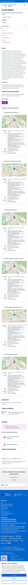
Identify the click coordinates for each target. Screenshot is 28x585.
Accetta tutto (14, 575)
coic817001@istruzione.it (12, 148)
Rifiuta (14, 582)
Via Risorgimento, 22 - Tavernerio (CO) (11, 547)
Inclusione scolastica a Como (9, 521)
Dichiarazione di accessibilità (15, 538)
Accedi (4, 102)
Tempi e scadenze (5, 37)
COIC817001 (12, 553)
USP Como (4, 517)
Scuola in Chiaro (4, 507)
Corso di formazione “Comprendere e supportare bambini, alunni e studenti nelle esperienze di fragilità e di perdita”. (13, 527)
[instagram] (10, 543)
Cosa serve (4, 35)
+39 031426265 (13, 426)
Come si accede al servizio (7, 33)
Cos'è (3, 30)
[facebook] (6, 543)
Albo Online (18, 536)
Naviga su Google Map (12, 153)
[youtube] (8, 543)
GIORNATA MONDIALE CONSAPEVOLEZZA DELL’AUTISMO (13, 523)
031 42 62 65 (10, 151)
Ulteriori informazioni (6, 42)
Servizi (4, 22)
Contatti (3, 40)
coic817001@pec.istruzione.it (13, 150)
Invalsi (2, 510)
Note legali (15, 540)
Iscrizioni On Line (4, 509)
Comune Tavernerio (5, 512)
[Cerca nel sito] (25, 5)
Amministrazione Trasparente (7, 536)
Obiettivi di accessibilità (6, 540)
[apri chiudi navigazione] (2, 5)
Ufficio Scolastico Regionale (7, 504)
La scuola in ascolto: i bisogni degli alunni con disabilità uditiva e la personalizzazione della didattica (14, 531)
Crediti (21, 540)
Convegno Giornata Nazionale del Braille (9, 529)
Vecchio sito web (4, 515)
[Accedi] (26, 1)
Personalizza (14, 578)
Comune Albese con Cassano (7, 513)
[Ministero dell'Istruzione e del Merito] (8, 1)
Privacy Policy (4, 538)
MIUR (2, 502)
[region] (14, 573)
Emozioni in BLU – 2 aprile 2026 (8, 524)
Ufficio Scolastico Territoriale (7, 505)
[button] (14, 26)
